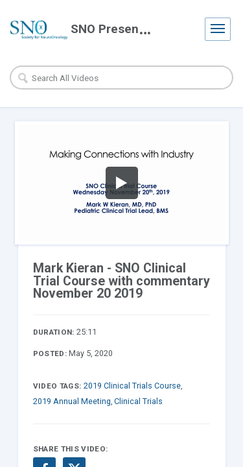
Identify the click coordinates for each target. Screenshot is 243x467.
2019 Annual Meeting (72, 401)
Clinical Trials (138, 401)
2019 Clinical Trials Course (132, 385)
